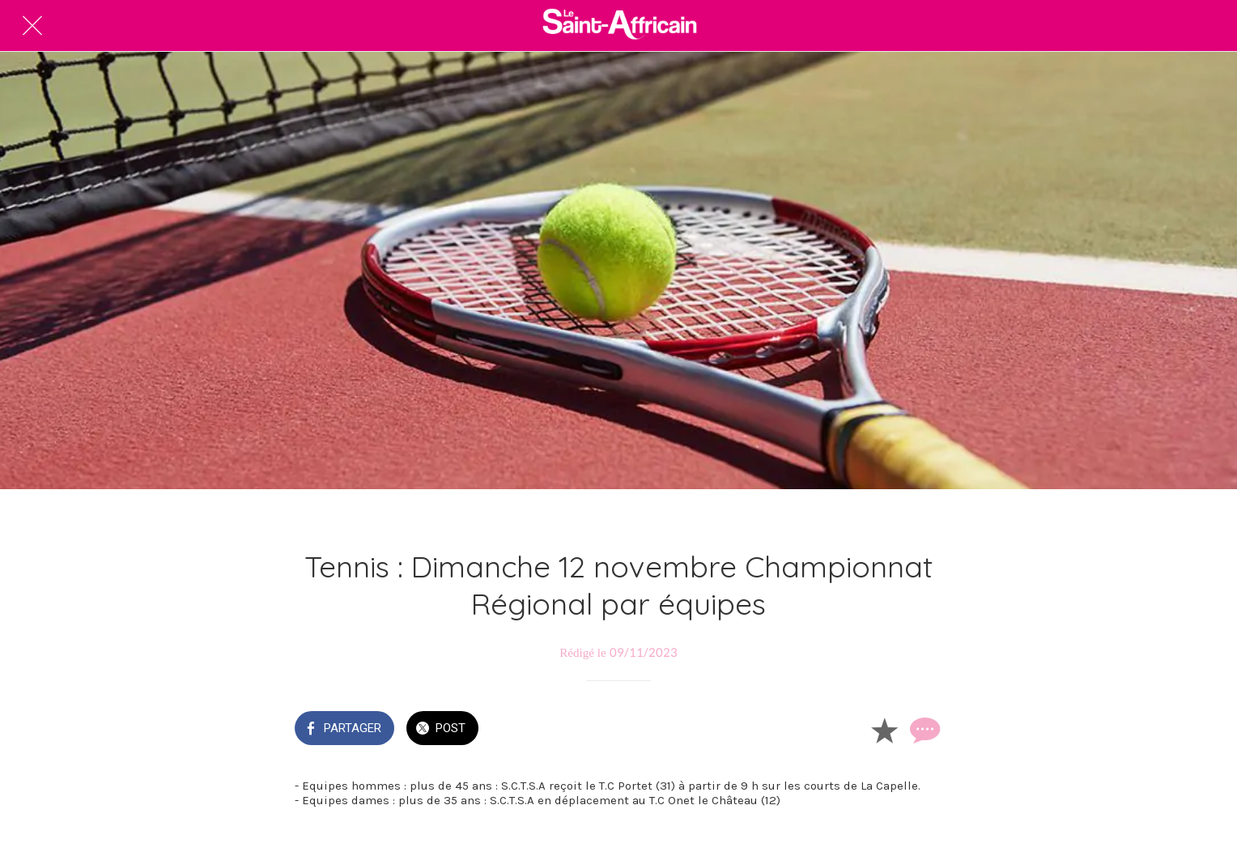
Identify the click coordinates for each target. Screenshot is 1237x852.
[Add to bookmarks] (884, 729)
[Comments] (922, 729)
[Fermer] (32, 26)
